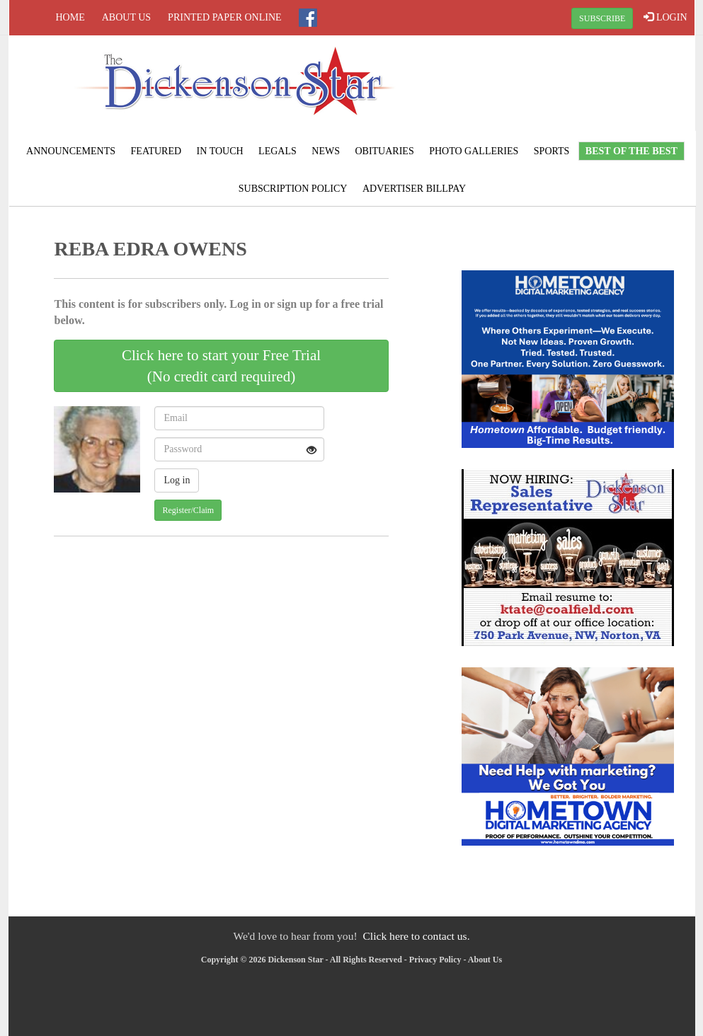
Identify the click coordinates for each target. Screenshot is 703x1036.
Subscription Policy (293, 188)
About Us (126, 17)
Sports (552, 151)
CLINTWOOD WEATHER (579, 88)
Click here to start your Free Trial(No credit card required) (221, 366)
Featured (156, 151)
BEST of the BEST (631, 151)
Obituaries (384, 151)
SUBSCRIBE (602, 18)
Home (70, 17)
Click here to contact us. (415, 936)
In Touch (220, 151)
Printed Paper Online (225, 17)
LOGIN (665, 17)
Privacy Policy (435, 960)
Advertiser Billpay (414, 188)
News (326, 151)
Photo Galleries (473, 151)
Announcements (70, 151)
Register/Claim (188, 510)
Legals (277, 151)
